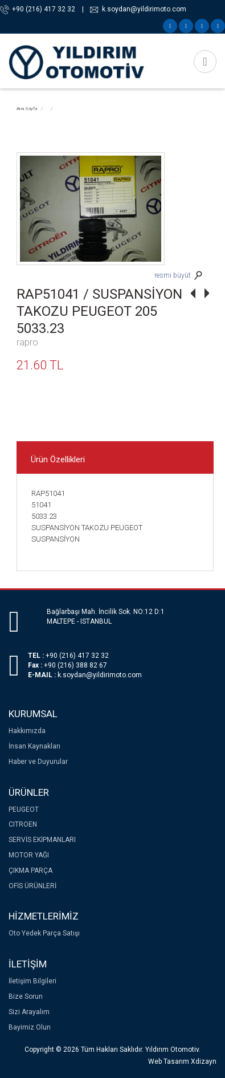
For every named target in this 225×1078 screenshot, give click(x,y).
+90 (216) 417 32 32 (43, 9)
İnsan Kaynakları (34, 746)
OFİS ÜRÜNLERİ (32, 886)
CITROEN (23, 824)
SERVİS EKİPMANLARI (42, 840)
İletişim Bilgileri (32, 981)
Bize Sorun (26, 996)
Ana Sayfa (27, 108)
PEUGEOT (24, 809)
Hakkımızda (27, 731)
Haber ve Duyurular (38, 762)
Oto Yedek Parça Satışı (44, 933)
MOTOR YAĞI (29, 855)
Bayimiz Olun (30, 1027)
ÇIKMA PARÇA (30, 870)
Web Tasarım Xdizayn (182, 1061)
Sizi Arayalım (29, 1012)
